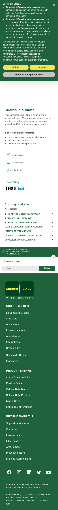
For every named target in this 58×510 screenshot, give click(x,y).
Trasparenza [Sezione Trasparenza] (29, 494)
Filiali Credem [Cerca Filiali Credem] (13, 441)
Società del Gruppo (16, 355)
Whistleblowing (14, 494)
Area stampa (13, 336)
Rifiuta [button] (15, 67)
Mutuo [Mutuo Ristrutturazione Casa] (19, 407)
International (13, 342)
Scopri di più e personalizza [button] (29, 74)
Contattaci (12, 429)
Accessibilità (44, 494)
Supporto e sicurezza (17, 423)
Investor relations (15, 330)
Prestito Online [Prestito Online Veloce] (14, 383)
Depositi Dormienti (26, 500)
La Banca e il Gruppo (17, 312)
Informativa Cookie (24, 497)
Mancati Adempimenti (18, 458)
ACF (39, 500)
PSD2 (38, 497)
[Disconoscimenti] (15, 452)
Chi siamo (11, 318)
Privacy (10, 497)
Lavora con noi (14, 435)
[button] (54, 4)
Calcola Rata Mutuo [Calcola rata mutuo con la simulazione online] (17, 389)
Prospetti (11, 500)
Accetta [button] (42, 67)
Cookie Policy (21, 56)
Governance (12, 324)
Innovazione (13, 361)
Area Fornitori (13, 447)
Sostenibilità (13, 348)
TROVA (47, 268)
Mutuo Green (13, 401)
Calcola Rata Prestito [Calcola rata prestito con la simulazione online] (18, 395)
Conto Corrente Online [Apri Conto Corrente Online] (18, 377)
